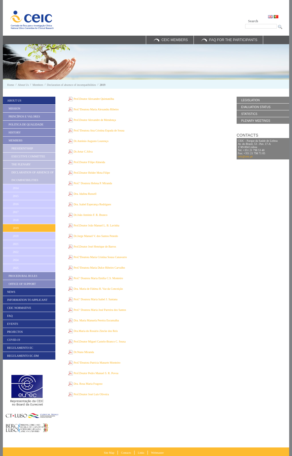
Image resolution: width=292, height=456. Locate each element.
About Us (23, 84)
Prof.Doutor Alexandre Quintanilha (94, 98)
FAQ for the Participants (233, 40)
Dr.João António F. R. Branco (90, 214)
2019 (102, 84)
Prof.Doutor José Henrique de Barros (95, 246)
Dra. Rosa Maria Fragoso (88, 383)
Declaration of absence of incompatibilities (71, 84)
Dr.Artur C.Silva (83, 151)
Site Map (109, 452)
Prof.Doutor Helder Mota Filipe (92, 172)
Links (141, 452)
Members (38, 84)
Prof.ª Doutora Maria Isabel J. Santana (96, 299)
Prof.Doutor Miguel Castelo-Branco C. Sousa (100, 341)
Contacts (126, 452)
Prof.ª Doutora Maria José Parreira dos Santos (100, 309)
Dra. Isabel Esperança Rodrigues (92, 204)
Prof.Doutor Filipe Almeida (89, 162)
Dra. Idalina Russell (85, 193)
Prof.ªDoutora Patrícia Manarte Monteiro (97, 362)
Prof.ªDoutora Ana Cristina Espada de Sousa (99, 130)
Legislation (250, 100)
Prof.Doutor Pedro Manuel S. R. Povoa (96, 373)
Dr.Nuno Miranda (84, 352)
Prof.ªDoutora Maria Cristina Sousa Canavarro (100, 257)
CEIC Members (174, 40)
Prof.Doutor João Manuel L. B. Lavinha (96, 225)
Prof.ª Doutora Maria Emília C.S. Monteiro (98, 278)
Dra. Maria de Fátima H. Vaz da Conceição (98, 288)
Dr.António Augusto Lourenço (91, 141)
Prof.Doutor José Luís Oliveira (91, 394)
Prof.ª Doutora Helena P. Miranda (93, 183)
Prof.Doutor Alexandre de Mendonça (95, 119)
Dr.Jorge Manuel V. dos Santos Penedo (96, 236)
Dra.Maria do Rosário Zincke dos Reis (96, 331)
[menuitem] (29, 100)
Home (10, 84)
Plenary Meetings (255, 120)
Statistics (249, 113)
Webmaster (157, 452)
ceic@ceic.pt (245, 156)
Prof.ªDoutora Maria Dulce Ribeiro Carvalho (99, 267)
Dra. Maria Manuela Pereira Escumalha (96, 320)
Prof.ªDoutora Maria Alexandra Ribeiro (96, 109)
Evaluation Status (256, 107)
